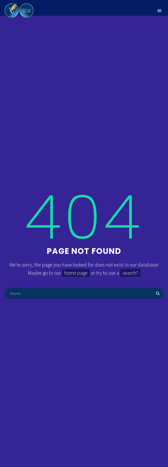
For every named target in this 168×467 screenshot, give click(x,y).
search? (130, 272)
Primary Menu (159, 10)
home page (76, 272)
